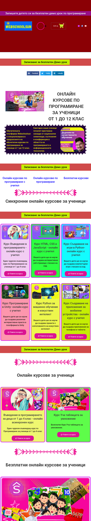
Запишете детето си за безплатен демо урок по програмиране (45, 13)
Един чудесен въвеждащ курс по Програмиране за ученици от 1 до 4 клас (15, 263)
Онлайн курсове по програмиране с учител (15, 182)
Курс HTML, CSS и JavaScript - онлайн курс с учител (45, 247)
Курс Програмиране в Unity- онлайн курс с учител (15, 306)
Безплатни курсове (76, 178)
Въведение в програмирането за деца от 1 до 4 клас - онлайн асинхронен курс (23, 417)
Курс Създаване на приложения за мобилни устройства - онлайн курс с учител (76, 310)
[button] (45, 26)
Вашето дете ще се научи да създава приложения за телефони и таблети (76, 326)
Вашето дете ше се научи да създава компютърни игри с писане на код (76, 263)
